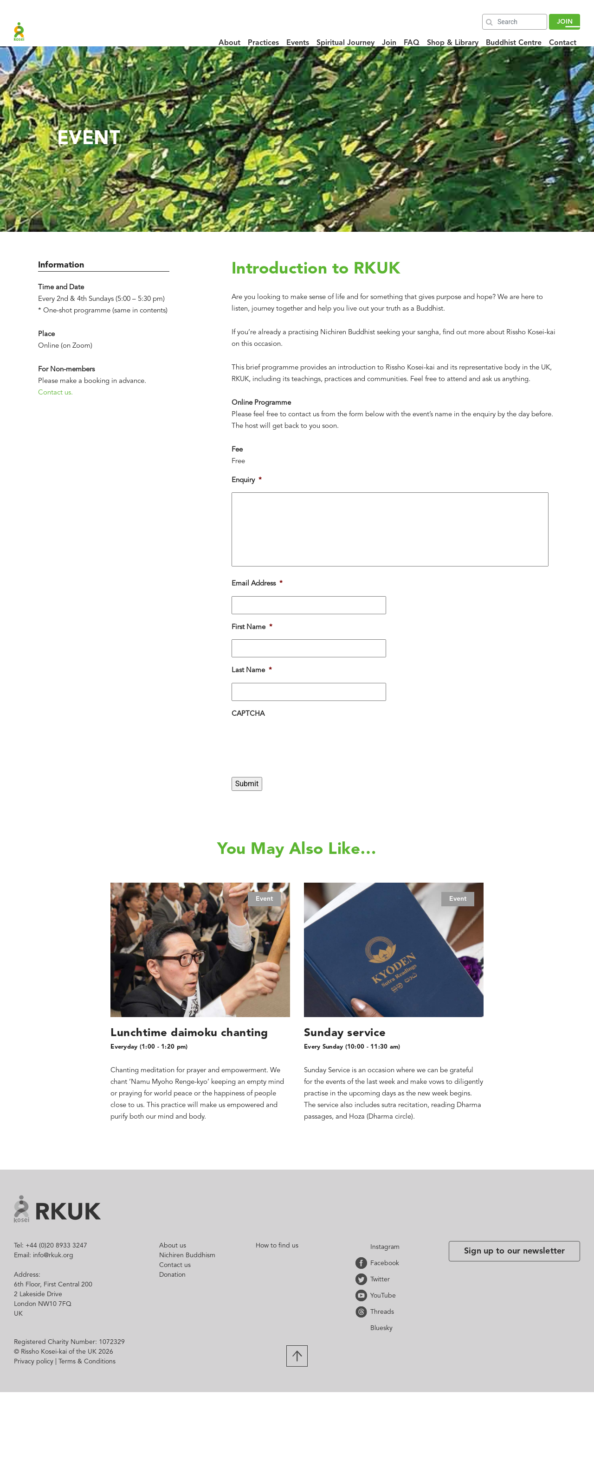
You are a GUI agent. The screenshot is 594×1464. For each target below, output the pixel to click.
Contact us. (55, 392)
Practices (263, 43)
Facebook (362, 1263)
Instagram (362, 1247)
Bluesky (362, 1328)
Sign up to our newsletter (514, 1251)
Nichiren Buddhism (187, 1255)
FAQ (412, 43)
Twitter (362, 1279)
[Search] (514, 22)
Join (389, 43)
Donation (172, 1275)
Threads (362, 1312)
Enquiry (247, 480)
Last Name (252, 670)
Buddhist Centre (514, 43)
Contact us (175, 1265)
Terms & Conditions (87, 1361)
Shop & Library (452, 43)
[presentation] (302, 761)
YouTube (362, 1295)
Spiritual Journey (345, 43)
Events (297, 43)
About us (172, 1245)
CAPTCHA (248, 714)
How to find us (277, 1245)
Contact (562, 43)
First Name (252, 627)
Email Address (257, 583)
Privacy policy (33, 1361)
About (229, 43)
